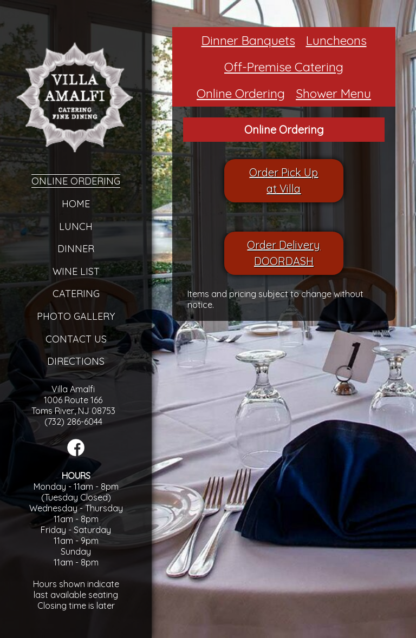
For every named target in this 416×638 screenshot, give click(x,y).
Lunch (76, 226)
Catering (76, 293)
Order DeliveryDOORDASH (283, 253)
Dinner (75, 248)
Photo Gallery (76, 316)
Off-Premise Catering (283, 67)
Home (76, 204)
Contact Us (76, 339)
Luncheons (336, 40)
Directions (76, 361)
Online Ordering (75, 181)
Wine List (76, 271)
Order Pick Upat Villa (283, 180)
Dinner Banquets (248, 40)
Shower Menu (333, 93)
